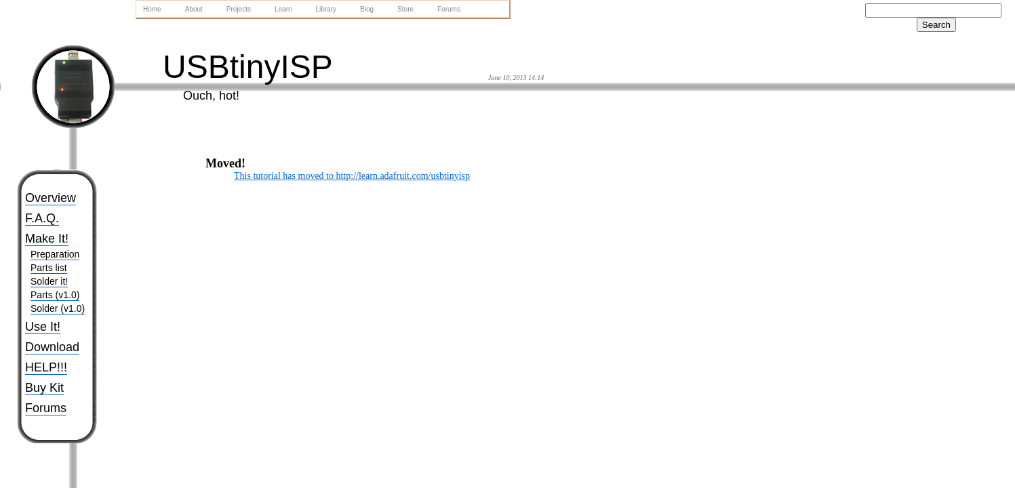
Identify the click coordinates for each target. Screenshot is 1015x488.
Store (405, 9)
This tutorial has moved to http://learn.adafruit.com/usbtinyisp (352, 176)
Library (326, 9)
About (194, 9)
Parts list (49, 267)
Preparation (55, 254)
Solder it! (49, 281)
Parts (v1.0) (55, 294)
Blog (367, 9)
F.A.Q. (42, 218)
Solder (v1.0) (58, 308)
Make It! (46, 238)
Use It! (42, 326)
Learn (283, 9)
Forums (45, 408)
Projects (238, 9)
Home (152, 9)
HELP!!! (46, 367)
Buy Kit (44, 387)
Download (52, 347)
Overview (50, 198)
